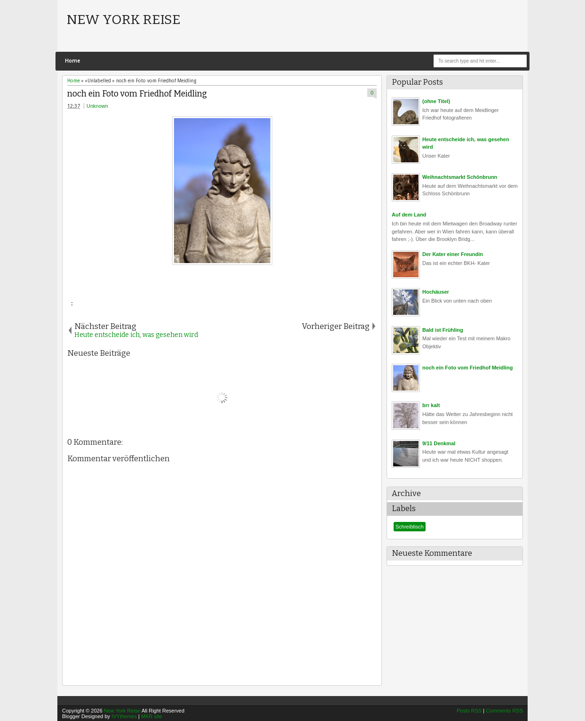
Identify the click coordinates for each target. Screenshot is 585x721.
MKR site (151, 716)
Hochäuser (435, 292)
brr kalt (431, 405)
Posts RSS (469, 710)
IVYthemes (124, 716)
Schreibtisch (409, 526)
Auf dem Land (409, 214)
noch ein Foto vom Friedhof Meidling (137, 94)
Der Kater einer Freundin (452, 254)
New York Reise (124, 19)
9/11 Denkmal (438, 443)
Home (72, 61)
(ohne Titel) (436, 101)
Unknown (97, 106)
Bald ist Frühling (442, 330)
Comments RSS (504, 710)
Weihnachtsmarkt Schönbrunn (459, 177)
